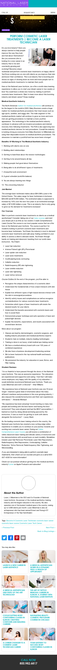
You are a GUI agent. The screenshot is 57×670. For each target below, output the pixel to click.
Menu (53, 11)
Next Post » (50, 527)
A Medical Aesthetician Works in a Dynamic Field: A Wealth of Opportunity (41, 568)
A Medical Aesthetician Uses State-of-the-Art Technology (14, 592)
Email (23, 537)
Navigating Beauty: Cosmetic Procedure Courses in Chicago (40, 617)
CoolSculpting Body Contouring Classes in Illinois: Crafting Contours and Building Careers (14, 619)
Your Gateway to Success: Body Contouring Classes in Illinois (41, 646)
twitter (4, 537)
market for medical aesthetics (29, 106)
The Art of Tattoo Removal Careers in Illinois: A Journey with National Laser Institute (41, 593)
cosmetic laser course (10, 523)
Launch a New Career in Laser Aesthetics (14, 566)
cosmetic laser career (44, 521)
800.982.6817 (28, 663)
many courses (39, 218)
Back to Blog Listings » (46, 531)
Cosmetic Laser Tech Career (30, 523)
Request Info (29, 11)
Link (14, 24)
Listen (11, 464)
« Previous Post (8, 527)
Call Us (5, 11)
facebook (10, 537)
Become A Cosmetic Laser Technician (21, 521)
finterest (16, 537)
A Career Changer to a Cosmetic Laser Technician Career (14, 644)
